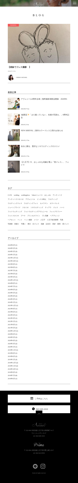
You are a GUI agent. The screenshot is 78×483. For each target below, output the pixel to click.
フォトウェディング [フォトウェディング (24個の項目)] (15, 211)
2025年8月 (11, 267)
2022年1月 (11, 321)
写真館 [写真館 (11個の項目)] (10, 224)
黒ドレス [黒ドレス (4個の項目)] (65, 224)
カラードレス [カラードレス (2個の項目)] (54, 203)
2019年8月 (11, 353)
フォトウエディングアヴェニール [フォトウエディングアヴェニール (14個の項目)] (36, 211)
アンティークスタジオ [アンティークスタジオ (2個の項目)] (16, 199)
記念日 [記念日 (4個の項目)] (48, 224)
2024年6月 (11, 290)
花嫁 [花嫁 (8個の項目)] (42, 224)
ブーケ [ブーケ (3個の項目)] (23, 216)
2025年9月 (11, 264)
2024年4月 (11, 296)
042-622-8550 (40, 453)
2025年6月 (11, 274)
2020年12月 (12, 331)
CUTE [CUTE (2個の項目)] (10, 195)
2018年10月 (12, 369)
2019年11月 (12, 350)
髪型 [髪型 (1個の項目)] (59, 224)
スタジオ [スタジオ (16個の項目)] (25, 207)
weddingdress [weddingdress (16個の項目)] (25, 195)
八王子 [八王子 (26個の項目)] (43, 220)
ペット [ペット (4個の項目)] (20, 220)
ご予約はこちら (41, 399)
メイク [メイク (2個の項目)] (36, 220)
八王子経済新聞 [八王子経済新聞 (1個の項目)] (52, 220)
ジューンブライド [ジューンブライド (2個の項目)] (14, 207)
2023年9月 (11, 309)
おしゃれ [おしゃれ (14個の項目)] (47, 195)
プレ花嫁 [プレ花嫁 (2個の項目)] (45, 216)
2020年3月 (11, 344)
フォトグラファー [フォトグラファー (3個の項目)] (55, 211)
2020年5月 (11, 337)
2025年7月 (11, 270)
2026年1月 (11, 255)
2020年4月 (11, 340)
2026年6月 (11, 245)
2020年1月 (11, 347)
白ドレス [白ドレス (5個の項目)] (36, 224)
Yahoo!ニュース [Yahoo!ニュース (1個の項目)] (37, 195)
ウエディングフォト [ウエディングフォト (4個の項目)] (31, 203)
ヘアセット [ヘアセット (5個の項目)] (12, 220)
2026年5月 (11, 248)
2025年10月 (12, 261)
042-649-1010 (42, 409)
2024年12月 (12, 280)
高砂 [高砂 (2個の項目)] (54, 224)
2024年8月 (11, 283)
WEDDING (13, 25)
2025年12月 (12, 258)
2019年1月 (11, 359)
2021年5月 (11, 328)
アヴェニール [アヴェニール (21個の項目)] (30, 199)
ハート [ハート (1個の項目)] (62, 207)
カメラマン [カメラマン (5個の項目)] (44, 203)
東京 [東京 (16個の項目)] (29, 224)
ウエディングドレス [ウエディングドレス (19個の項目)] (15, 203)
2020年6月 (11, 334)
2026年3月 (11, 251)
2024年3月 (11, 299)
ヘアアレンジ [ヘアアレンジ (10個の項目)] (55, 216)
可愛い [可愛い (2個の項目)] (23, 224)
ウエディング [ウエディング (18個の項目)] (53, 199)
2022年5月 (11, 315)
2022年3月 (11, 318)
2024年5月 (11, 293)
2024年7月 (11, 286)
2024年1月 (11, 302)
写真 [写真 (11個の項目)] (61, 220)
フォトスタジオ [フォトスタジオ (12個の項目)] (13, 216)
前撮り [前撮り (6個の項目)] (16, 224)
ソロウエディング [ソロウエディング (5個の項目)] (36, 207)
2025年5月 (11, 277)
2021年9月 (11, 324)
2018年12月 (12, 363)
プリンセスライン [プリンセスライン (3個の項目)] (33, 216)
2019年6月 (11, 356)
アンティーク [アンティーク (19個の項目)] (57, 195)
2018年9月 (11, 372)
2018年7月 (11, 375)
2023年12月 (12, 305)
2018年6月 (11, 379)
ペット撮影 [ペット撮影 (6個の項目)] (28, 220)
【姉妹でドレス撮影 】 (19, 67)
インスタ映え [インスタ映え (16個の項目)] (41, 199)
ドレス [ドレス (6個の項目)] (55, 207)
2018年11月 (12, 366)
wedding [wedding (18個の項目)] (16, 195)
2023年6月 (11, 312)
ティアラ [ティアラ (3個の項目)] (48, 207)
